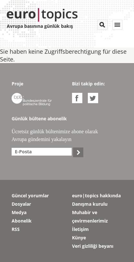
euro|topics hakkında (96, 195)
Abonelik (22, 221)
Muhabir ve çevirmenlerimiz (90, 216)
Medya (19, 212)
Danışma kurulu (90, 204)
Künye (79, 238)
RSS (16, 229)
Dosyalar (21, 204)
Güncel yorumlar (30, 195)
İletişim (80, 229)
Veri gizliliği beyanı (92, 246)
